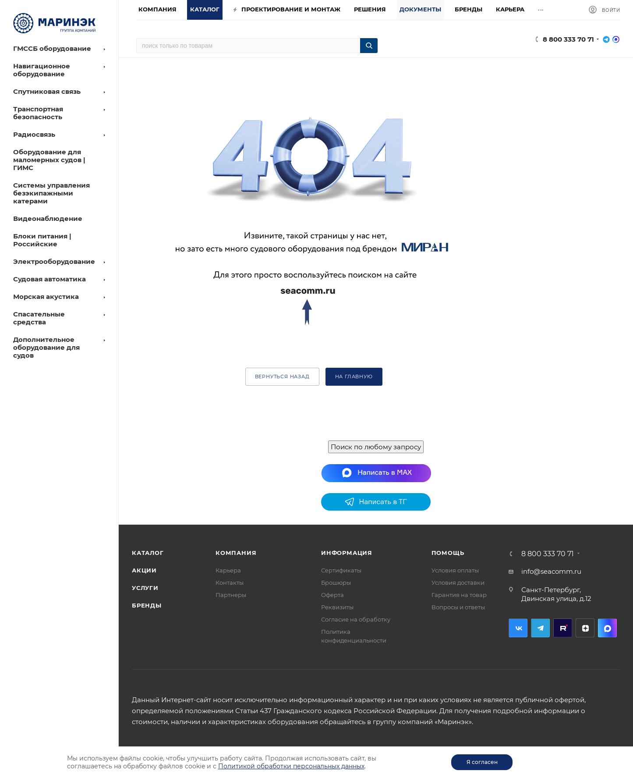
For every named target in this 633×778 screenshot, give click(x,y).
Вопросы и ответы (458, 607)
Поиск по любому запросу (376, 447)
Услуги (145, 587)
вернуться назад (282, 376)
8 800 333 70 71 (568, 39)
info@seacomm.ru (551, 571)
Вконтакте (518, 627)
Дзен (585, 627)
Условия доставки (457, 582)
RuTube (562, 627)
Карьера (228, 570)
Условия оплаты (455, 570)
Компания (236, 552)
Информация (346, 552)
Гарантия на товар (459, 594)
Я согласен (482, 762)
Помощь (447, 552)
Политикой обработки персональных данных (291, 766)
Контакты (230, 582)
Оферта (332, 594)
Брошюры (336, 582)
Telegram (540, 627)
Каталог (148, 552)
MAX (607, 627)
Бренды (147, 605)
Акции (144, 570)
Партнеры (231, 594)
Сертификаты (341, 570)
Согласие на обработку (355, 619)
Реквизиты (337, 607)
